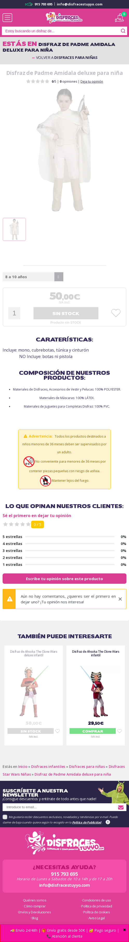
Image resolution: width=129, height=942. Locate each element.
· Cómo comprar (34, 906)
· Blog (34, 918)
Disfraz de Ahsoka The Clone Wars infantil (95, 653)
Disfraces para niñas (87, 766)
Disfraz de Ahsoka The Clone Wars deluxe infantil (33, 653)
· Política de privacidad (96, 906)
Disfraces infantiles (48, 766)
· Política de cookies (96, 912)
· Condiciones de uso (96, 900)
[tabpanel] (64, 150)
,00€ (64, 296)
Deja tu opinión (91, 81)
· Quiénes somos (34, 900)
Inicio (22, 766)
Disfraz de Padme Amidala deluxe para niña (73, 774)
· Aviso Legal (96, 918)
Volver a (65, 57)
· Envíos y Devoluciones (34, 912)
